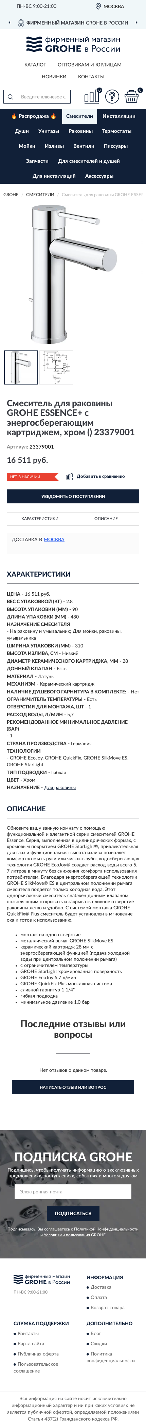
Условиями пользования (67, 1235)
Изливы (54, 146)
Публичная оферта (38, 1354)
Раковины (81, 131)
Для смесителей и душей (89, 161)
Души (22, 131)
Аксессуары (99, 176)
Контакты (91, 77)
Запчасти (37, 161)
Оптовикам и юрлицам (90, 65)
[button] (112, 97)
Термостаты (116, 131)
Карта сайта (31, 1344)
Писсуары (116, 146)
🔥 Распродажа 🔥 (34, 116)
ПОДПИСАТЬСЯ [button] (73, 1213)
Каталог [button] (35, 65)
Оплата (99, 1298)
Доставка (101, 1287)
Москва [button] (54, 539)
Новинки (54, 77)
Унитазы (48, 131)
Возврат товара (108, 1308)
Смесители (79, 116)
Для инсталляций (54, 176)
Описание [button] (106, 519)
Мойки (27, 146)
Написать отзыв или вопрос (73, 1087)
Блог (96, 1333)
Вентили (83, 146)
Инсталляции (119, 116)
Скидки (99, 1344)
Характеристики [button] (39, 519)
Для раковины (60, 787)
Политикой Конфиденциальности (106, 1229)
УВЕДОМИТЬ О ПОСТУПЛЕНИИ (73, 497)
